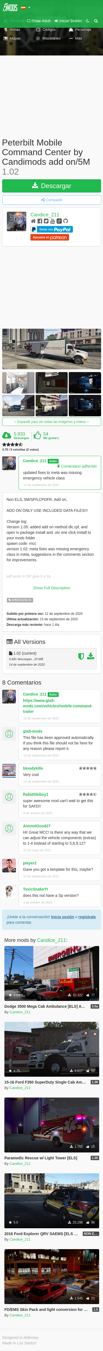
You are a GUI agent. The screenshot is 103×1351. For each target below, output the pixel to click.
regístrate (87, 917)
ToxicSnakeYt (35, 889)
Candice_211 (44, 214)
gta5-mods (32, 731)
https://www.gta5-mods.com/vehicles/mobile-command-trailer (58, 706)
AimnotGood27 (36, 826)
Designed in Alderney (20, 1337)
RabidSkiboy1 (35, 794)
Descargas (21, 438)
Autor (53, 461)
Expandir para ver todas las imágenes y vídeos (51, 422)
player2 (29, 863)
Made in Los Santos (19, 1343)
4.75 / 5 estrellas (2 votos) (20, 449)
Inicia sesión (62, 917)
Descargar (51, 185)
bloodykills (33, 768)
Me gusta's (51, 438)
